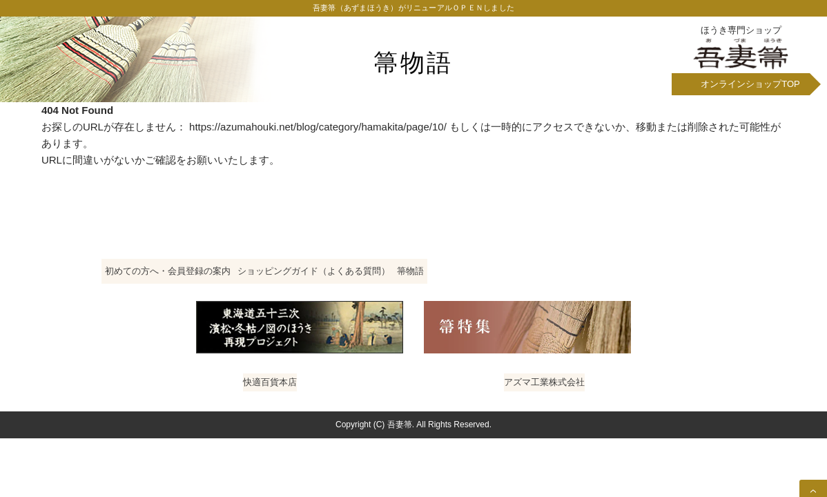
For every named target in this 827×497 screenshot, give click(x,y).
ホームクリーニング (362, 403)
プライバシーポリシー (413, 293)
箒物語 (413, 61)
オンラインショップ (750, 88)
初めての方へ (195, 276)
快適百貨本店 (264, 403)
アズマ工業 (548, 403)
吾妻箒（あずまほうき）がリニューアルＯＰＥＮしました (413, 10)
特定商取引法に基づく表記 (642, 276)
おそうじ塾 (455, 403)
